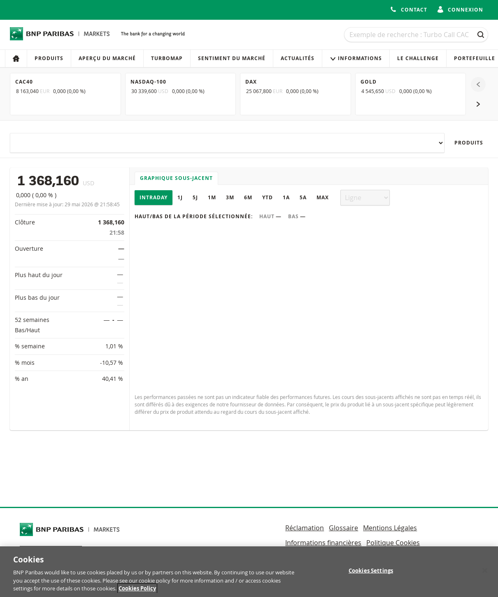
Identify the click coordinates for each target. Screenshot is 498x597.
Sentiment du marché (231, 58)
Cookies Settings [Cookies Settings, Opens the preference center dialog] (371, 574)
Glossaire (343, 527)
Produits (49, 58)
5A (303, 197)
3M (230, 197)
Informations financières (323, 542)
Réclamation (304, 527)
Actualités (297, 58)
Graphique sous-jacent (176, 178)
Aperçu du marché (107, 58)
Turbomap (167, 58)
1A (286, 197)
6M (248, 197)
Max (322, 197)
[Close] (485, 574)
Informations (356, 58)
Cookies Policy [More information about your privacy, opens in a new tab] (137, 592)
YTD (267, 197)
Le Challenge (418, 58)
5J (195, 197)
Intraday (154, 197)
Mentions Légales (390, 527)
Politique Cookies (393, 542)
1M (212, 197)
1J (180, 197)
